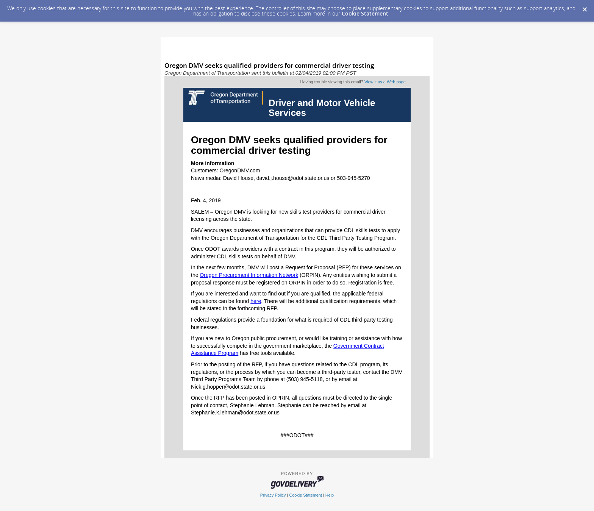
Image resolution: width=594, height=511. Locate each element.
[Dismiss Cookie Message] (584, 7)
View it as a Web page (385, 82)
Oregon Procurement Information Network (249, 275)
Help (329, 495)
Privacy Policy (273, 495)
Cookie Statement (365, 13)
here (255, 301)
